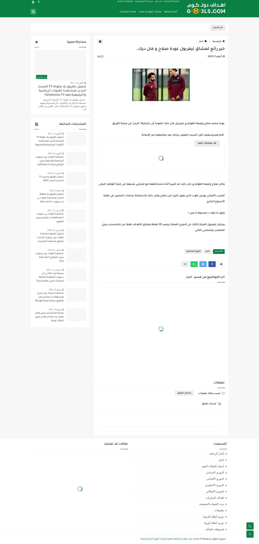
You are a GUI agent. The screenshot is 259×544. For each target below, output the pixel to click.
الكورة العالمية (193, 251)
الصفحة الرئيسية (171, 3)
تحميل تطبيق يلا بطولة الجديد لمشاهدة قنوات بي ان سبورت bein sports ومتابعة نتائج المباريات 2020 (49, 198)
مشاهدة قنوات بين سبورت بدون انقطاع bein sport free (49, 257)
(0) (100, 57)
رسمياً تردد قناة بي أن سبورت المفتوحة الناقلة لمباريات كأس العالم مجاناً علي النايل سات (50, 277)
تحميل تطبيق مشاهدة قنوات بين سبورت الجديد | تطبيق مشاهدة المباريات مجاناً (50, 238)
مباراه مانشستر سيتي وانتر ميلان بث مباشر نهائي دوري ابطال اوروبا (49, 317)
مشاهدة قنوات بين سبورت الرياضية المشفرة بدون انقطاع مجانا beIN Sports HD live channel (49, 161)
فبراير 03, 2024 (54, 173)
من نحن (158, 3)
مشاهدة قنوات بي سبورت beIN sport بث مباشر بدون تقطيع (50, 218)
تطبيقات (219, 510)
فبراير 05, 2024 (54, 250)
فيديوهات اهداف (214, 529)
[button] (212, 264)
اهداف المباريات (127, 12)
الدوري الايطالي (215, 491)
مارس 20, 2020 (54, 230)
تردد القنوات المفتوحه (211, 504)
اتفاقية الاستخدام (125, 3)
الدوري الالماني (215, 478)
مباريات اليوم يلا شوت (150, 12)
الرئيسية (219, 41)
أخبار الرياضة (170, 12)
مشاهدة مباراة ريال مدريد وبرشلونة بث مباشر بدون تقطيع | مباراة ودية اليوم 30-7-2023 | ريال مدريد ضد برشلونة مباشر (49, 297)
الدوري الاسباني (215, 472)
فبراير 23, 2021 (54, 210)
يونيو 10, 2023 (55, 309)
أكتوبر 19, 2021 (76, 83)
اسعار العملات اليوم (213, 466)
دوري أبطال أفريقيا (213, 516)
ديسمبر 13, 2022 (53, 269)
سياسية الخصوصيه (144, 3)
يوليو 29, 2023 (55, 289)
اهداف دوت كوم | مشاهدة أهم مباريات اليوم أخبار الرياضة (170, 539)
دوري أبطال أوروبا (214, 522)
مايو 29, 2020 (55, 190)
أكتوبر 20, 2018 (54, 153)
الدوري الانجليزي (214, 485)
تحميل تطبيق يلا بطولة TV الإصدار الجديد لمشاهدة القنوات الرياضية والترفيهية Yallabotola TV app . (62, 91)
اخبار (203, 41)
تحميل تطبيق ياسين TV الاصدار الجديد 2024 (51, 179)
